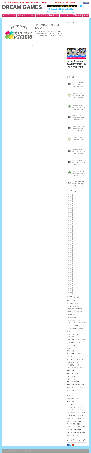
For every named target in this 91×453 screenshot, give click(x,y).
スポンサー (81, 384)
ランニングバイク (79, 418)
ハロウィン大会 (79, 410)
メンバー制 (70, 418)
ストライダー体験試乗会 (73, 382)
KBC (85, 323)
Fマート (75, 323)
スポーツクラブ (71, 387)
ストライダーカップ (72, 373)
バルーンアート (81, 413)
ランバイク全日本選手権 (73, 424)
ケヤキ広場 (70, 368)
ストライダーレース (72, 379)
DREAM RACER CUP (72, 314)
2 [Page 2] (36, 45)
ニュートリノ (70, 410)
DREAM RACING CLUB (72, 317)
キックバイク (70, 354)
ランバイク (70, 421)
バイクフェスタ (71, 413)
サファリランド (78, 368)
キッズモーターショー (73, 362)
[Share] (86, 3)
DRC (76, 303)
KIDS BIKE (69, 326)
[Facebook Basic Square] (68, 445)
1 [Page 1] (32, 45)
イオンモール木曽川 (72, 345)
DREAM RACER (80, 311)
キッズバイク (70, 356)
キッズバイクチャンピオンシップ (76, 359)
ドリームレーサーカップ (73, 404)
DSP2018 (78, 320)
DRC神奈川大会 (79, 309)
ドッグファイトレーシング (74, 398)
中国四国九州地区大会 (79, 432)
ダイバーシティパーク (73, 393)
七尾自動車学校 (77, 429)
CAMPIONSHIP (70, 303)
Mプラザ (75, 326)
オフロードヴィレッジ (73, 351)
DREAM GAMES (22, 7)
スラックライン (81, 387)
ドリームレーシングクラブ (74, 407)
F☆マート (69, 323)
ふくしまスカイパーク (73, 340)
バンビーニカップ (72, 415)
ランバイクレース (79, 421)
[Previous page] (28, 45)
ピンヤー (80, 415)
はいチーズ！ (70, 337)
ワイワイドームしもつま (73, 427)
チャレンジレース (72, 396)
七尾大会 (69, 429)
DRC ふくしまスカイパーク (75, 306)
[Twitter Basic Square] (70, 445)
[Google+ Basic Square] (73, 445)
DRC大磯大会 (70, 309)
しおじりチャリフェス (73, 334)
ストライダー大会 (72, 384)
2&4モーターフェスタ (73, 300)
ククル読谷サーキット (73, 365)
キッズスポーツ (79, 354)
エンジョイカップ (72, 348)
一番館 (83, 427)
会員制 (68, 435)
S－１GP (69, 328)
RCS (80, 326)
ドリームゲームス (72, 401)
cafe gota (75, 328)
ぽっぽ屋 (82, 340)
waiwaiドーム (70, 331)
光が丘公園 (75, 435)
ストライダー (70, 370)
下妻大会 (69, 432)
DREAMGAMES (71, 320)
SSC (83, 326)
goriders (80, 328)
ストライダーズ (71, 376)
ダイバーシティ (71, 390)
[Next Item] (83, 53)
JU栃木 (81, 323)
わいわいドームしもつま (73, 342)
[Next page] (40, 45)
